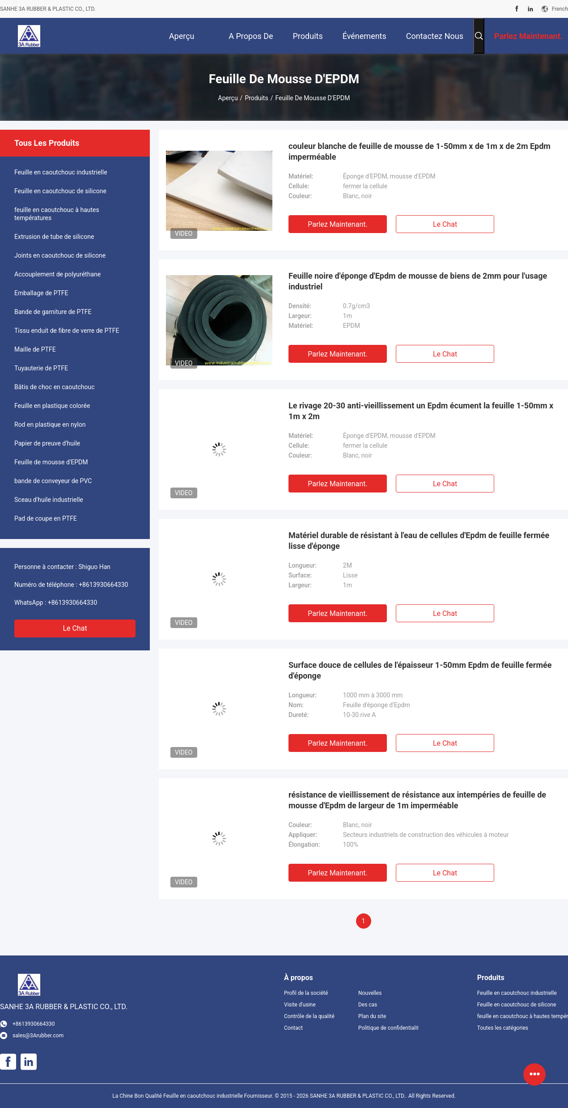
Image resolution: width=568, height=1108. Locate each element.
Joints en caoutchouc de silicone (60, 255)
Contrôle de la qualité (309, 1016)
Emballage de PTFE (41, 293)
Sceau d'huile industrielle (48, 499)
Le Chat (75, 628)
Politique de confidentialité (388, 1028)
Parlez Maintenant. (337, 224)
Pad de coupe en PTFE (45, 518)
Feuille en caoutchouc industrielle (60, 172)
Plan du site (372, 1016)
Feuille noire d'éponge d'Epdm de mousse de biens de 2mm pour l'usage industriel (417, 281)
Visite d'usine (300, 1005)
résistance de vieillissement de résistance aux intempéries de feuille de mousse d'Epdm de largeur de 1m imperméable (417, 800)
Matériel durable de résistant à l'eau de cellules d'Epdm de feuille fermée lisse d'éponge (418, 541)
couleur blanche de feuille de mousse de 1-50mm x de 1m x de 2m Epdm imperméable (419, 151)
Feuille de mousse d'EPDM (51, 462)
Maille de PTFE (35, 349)
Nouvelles (370, 993)
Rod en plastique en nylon (49, 424)
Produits (256, 98)
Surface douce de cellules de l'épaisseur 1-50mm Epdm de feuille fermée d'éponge (419, 670)
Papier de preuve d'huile (47, 443)
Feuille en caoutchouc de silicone (60, 191)
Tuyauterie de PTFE (41, 368)
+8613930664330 (103, 584)
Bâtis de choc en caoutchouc (54, 387)
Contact (293, 1028)
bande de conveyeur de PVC (53, 480)
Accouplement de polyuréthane (57, 274)
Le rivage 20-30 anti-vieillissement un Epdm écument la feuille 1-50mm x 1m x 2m (420, 411)
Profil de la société (306, 993)
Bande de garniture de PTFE (53, 311)
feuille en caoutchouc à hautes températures (56, 213)
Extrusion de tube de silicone (54, 236)
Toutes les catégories (502, 1028)
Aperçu (228, 98)
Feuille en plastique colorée (52, 405)
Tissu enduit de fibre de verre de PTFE (66, 330)
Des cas (367, 1005)
